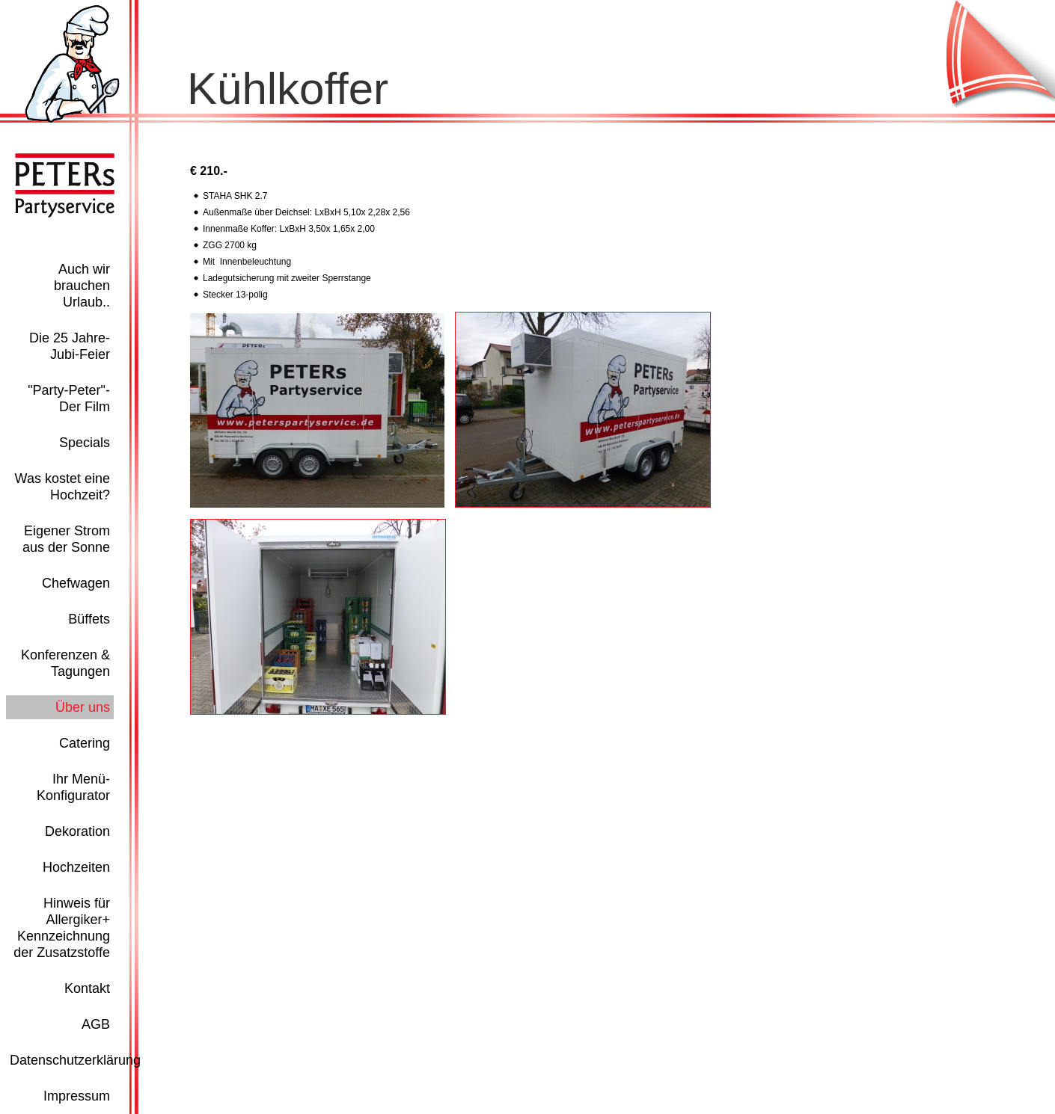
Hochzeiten (76, 867)
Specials (84, 442)
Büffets (89, 619)
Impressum (76, 1096)
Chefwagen (76, 583)
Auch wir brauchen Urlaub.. (82, 286)
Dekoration (77, 831)
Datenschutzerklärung (75, 1060)
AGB (96, 1024)
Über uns (82, 707)
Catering (84, 743)
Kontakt (87, 988)
